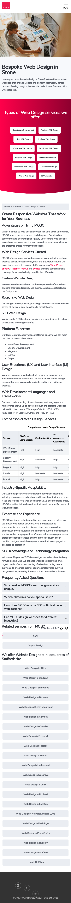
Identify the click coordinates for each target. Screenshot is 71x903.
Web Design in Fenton (35, 755)
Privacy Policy (34, 898)
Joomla (24, 268)
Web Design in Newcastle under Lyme (35, 813)
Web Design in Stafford (36, 852)
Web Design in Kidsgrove (35, 775)
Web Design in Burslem (35, 697)
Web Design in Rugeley (35, 843)
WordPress (56, 265)
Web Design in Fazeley (35, 746)
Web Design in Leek (35, 784)
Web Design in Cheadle (36, 726)
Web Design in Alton (35, 668)
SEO (35, 635)
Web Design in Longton (35, 804)
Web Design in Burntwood (35, 687)
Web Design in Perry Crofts (36, 833)
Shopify (5, 268)
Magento (15, 268)
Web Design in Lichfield (35, 794)
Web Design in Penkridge (36, 823)
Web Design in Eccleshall (35, 736)
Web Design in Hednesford (35, 765)
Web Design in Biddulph (35, 678)
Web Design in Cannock (35, 716)
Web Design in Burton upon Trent (36, 707)
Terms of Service (50, 898)
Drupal (36, 268)
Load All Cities (36, 862)
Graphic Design (35, 645)
